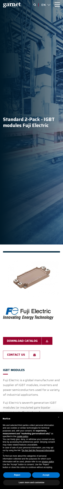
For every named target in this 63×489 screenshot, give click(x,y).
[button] (58, 417)
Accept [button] (46, 475)
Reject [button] (17, 475)
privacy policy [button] (48, 461)
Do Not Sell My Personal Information (38, 450)
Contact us (16, 354)
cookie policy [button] (22, 436)
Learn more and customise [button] (31, 482)
